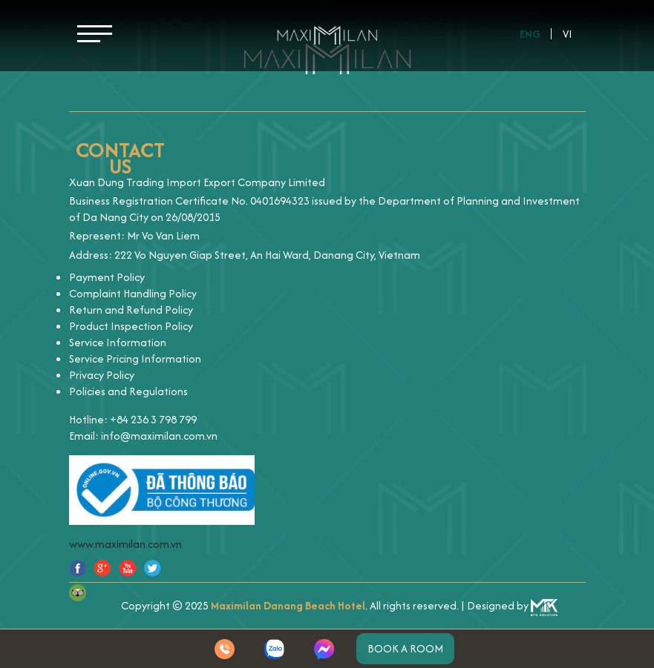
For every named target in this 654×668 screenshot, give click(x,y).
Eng (530, 33)
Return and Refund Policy (131, 309)
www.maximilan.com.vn (125, 544)
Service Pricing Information (135, 358)
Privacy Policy (101, 375)
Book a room (405, 648)
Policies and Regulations (128, 391)
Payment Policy (107, 277)
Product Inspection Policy (131, 326)
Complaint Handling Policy (133, 293)
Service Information (117, 342)
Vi (567, 33)
